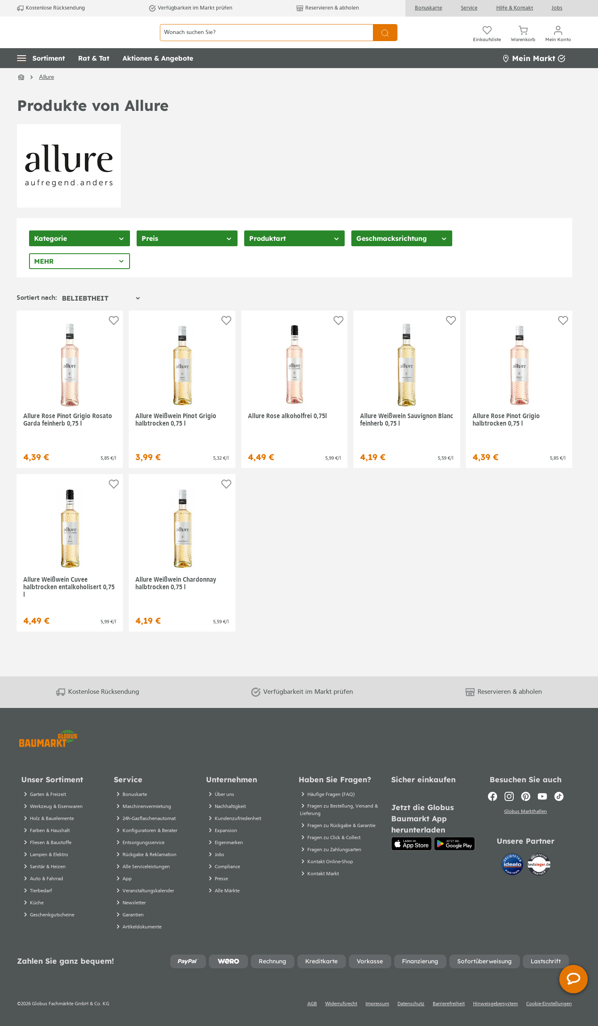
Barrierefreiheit (449, 1004)
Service (469, 8)
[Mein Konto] (558, 41)
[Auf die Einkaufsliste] (114, 339)
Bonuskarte (428, 8)
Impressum (377, 1004)
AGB (312, 1004)
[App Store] (411, 843)
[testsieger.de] (539, 865)
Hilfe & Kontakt (514, 8)
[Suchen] (385, 41)
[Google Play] (454, 843)
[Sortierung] (100, 317)
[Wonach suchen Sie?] (266, 41)
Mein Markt (533, 76)
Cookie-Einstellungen (549, 1004)
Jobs (556, 8)
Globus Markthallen (525, 812)
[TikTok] (559, 796)
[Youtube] (542, 796)
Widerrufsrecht (341, 1004)
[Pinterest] (525, 796)
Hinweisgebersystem (495, 1004)
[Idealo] (513, 865)
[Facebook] (492, 796)
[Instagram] (509, 796)
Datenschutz (410, 1004)
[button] (40, 77)
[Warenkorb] (523, 41)
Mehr (44, 280)
